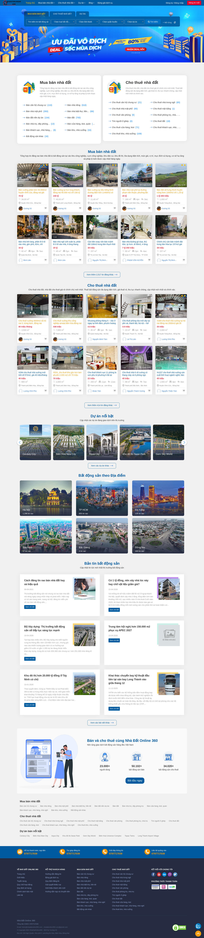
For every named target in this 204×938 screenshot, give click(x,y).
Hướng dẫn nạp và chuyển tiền (57, 892)
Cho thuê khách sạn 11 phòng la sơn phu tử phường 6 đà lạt (102, 373)
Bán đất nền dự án (37, 117)
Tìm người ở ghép (122, 121)
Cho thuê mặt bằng (164, 109)
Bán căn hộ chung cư (39, 105)
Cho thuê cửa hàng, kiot (125, 127)
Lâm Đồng (108, 385)
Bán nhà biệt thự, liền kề (81, 806)
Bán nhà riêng (77, 105)
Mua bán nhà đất (45, 3)
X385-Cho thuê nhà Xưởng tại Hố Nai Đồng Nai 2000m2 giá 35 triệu (171, 322)
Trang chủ (30, 3)
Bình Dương (108, 203)
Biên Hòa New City (40, 836)
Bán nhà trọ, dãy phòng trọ (133, 806)
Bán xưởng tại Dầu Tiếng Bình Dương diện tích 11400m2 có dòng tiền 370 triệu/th (100, 191)
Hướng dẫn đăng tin (53, 874)
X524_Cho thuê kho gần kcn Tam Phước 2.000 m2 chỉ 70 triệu (67, 373)
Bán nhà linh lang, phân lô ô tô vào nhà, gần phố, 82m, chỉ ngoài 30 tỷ (32, 243)
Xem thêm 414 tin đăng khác (101, 405)
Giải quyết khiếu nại (53, 885)
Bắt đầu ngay (135, 780)
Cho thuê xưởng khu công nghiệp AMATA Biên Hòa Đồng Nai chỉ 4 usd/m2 (67, 322)
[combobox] (63, 21)
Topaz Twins (129, 836)
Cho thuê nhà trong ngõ (166, 102)
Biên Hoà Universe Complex (110, 836)
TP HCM (145, 255)
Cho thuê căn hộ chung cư (127, 102)
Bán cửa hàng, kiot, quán (81, 124)
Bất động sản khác (37, 136)
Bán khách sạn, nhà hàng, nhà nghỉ (34, 810)
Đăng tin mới (194, 3)
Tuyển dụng (21, 881)
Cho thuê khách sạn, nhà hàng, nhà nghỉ (58, 825)
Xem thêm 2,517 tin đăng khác (102, 274)
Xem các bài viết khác (101, 722)
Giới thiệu (21, 878)
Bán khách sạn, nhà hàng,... (41, 130)
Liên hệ (20, 895)
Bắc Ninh (144, 385)
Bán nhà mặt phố (37, 111)
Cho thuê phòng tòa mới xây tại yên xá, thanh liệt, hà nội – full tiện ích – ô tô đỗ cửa (136, 322)
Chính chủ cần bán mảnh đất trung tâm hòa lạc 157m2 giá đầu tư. (170, 243)
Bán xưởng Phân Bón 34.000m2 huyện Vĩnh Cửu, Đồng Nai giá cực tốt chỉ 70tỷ (33, 191)
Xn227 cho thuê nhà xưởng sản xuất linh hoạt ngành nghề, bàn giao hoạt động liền (171, 374)
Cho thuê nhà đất (65, 3)
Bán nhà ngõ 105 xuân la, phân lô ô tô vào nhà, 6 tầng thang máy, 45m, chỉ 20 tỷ (67, 243)
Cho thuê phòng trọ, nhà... (167, 115)
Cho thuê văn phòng (123, 115)
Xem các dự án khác (102, 465)
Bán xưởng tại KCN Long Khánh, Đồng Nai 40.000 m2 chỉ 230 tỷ (66, 191)
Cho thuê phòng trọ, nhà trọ (137, 821)
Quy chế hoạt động (24, 885)
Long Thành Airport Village (148, 836)
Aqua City (55, 836)
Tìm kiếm (153, 22)
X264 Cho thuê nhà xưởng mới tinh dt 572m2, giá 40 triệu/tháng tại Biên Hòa (33, 373)
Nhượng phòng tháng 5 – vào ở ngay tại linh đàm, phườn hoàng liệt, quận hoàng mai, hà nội (102, 322)
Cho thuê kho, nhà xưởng (127, 133)
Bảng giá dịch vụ (105, 3)
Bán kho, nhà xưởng (79, 130)
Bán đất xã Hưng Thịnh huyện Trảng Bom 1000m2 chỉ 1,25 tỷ (170, 191)
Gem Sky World (89, 836)
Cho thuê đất (161, 121)
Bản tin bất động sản (102, 563)
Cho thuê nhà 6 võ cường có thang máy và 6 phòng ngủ (134, 373)
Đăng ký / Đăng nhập (175, 3)
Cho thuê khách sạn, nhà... (167, 127)
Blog (91, 3)
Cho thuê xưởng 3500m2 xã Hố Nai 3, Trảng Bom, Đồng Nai (32, 322)
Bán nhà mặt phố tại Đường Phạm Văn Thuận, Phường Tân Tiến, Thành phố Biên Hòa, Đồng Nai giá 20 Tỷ (135, 191)
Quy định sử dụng (24, 888)
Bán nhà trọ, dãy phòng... (40, 124)
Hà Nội (34, 255)
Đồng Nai (37, 203)
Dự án (81, 3)
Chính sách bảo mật (25, 892)
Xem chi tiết (29, 607)
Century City (25, 836)
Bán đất (74, 117)
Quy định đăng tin (52, 881)
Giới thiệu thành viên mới (55, 888)
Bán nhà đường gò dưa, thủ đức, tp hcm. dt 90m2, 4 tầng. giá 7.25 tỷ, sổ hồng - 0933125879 (135, 243)
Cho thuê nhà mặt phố (125, 109)
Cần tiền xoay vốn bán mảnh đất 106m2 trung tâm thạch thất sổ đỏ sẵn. (101, 243)
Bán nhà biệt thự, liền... (80, 111)
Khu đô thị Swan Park (71, 836)
